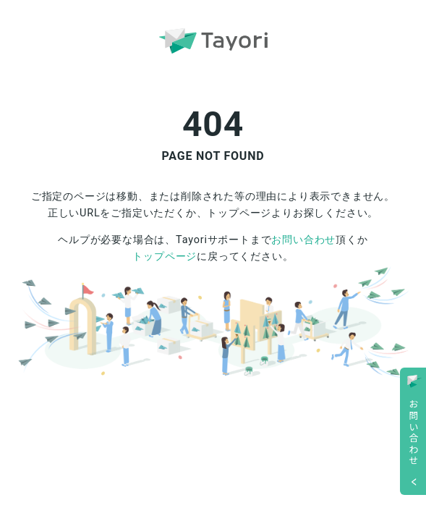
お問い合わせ (303, 240)
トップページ (164, 256)
